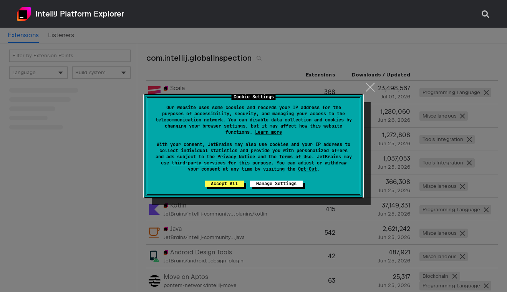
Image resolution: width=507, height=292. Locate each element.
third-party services (198, 163)
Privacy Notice (236, 157)
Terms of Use (295, 157)
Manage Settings (276, 184)
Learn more (268, 132)
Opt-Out (307, 169)
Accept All (224, 184)
